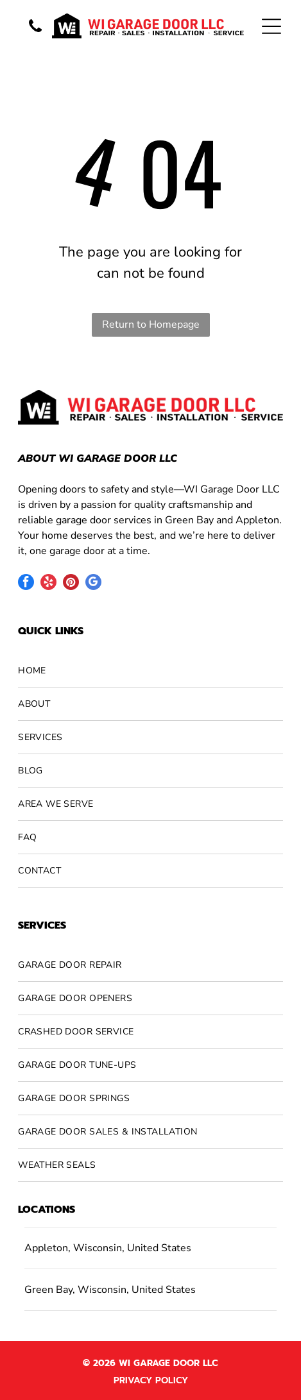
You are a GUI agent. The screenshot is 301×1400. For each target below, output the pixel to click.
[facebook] (26, 583)
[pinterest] (71, 583)
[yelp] (48, 583)
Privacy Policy (151, 1380)
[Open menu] (271, 26)
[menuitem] (150, 670)
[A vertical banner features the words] (35, 33)
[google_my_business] (93, 583)
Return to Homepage (151, 324)
